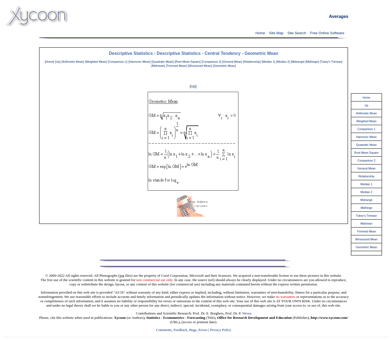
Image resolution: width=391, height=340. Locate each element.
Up (193, 86)
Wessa (246, 313)
